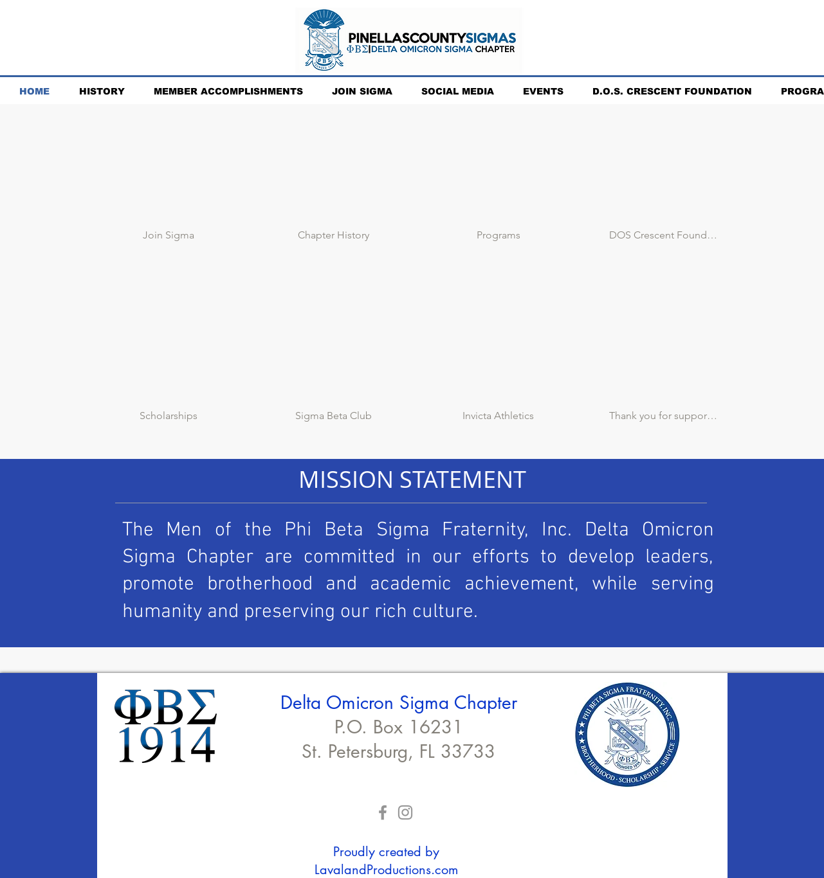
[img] (663, 182)
